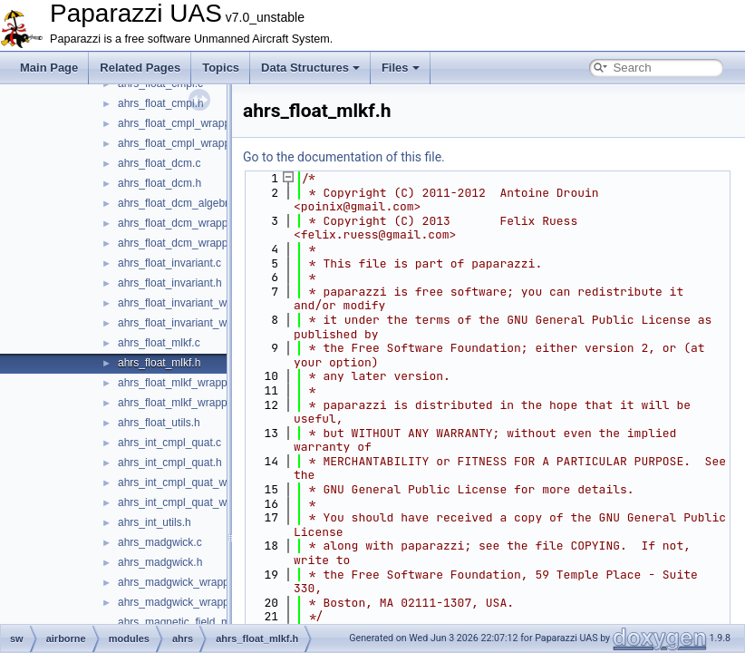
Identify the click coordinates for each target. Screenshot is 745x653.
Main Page (49, 67)
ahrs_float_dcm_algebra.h (181, 203)
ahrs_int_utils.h (154, 522)
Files (401, 67)
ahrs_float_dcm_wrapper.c (182, 223)
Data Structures (310, 67)
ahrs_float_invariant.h (170, 283)
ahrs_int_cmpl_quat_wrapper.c (192, 482)
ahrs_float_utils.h (159, 422)
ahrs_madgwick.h (160, 562)
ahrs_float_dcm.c (159, 163)
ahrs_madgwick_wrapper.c (182, 582)
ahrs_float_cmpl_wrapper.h (183, 143)
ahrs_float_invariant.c (169, 263)
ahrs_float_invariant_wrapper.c (192, 303)
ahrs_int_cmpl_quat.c (169, 442)
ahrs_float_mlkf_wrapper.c (181, 382)
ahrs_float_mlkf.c (159, 342)
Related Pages (140, 67)
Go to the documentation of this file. (344, 157)
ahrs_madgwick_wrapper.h (182, 602)
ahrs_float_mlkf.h (159, 362)
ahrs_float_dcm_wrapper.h (182, 243)
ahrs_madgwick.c (160, 542)
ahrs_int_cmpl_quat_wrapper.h (192, 502)
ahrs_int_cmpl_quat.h (170, 462)
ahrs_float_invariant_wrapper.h (192, 323)
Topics (220, 67)
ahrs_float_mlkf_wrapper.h (182, 402)
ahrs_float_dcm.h (159, 183)
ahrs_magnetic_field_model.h (189, 622)
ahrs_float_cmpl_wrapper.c (182, 123)
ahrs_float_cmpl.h (161, 103)
